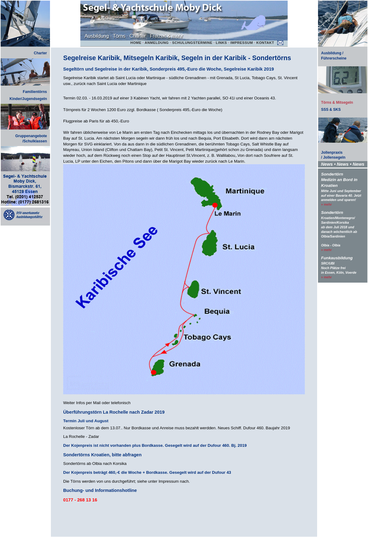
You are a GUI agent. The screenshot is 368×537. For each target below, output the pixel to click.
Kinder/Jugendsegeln (28, 99)
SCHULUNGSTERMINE (192, 42)
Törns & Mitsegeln (337, 102)
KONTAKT (265, 42)
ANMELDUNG (157, 42)
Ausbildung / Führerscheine (334, 55)
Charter (40, 53)
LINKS (221, 42)
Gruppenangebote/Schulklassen (31, 138)
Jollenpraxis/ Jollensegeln (333, 155)
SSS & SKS (331, 109)
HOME (135, 42)
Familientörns (35, 92)
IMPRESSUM (241, 42)
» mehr (326, 204)
